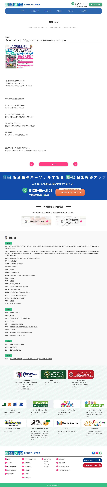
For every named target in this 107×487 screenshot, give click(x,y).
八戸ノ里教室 (19, 292)
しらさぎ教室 (45, 246)
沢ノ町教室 (19, 253)
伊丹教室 (12, 321)
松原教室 (12, 301)
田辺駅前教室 (26, 253)
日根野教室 (20, 264)
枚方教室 (24, 295)
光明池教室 (37, 258)
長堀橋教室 (49, 251)
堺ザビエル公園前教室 (14, 246)
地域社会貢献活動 (11, 470)
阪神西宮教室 (19, 324)
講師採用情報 (10, 474)
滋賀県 (8, 356)
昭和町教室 (79, 251)
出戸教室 (71, 253)
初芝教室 (74, 246)
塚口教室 (28, 318)
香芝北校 (12, 350)
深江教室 (12, 312)
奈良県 (8, 341)
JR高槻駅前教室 (14, 286)
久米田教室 (13, 275)
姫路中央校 (25, 327)
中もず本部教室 (37, 246)
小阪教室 (13, 292)
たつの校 (13, 329)
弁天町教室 (61, 251)
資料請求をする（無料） (70, 192)
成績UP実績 (62, 463)
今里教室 (92, 251)
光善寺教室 (12, 295)
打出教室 (12, 315)
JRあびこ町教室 (11, 253)
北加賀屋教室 (51, 253)
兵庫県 (8, 309)
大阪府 (8, 243)
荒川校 (35, 327)
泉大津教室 (13, 261)
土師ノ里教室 (20, 298)
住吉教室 (17, 312)
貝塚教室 (12, 269)
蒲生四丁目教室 (84, 253)
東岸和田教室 (20, 275)
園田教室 (17, 318)
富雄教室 (21, 344)
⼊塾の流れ (71, 11)
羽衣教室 (17, 284)
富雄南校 (12, 344)
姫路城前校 (19, 327)
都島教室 (96, 253)
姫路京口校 (12, 327)
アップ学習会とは (34, 11)
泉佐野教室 (13, 264)
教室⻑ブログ (27, 477)
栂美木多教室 (11, 248)
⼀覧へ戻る (53, 164)
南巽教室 (76, 253)
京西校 (16, 344)
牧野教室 (18, 295)
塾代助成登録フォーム (90, 460)
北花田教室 (61, 246)
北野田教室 (68, 246)
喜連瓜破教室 (64, 253)
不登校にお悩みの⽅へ (64, 470)
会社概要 (9, 463)
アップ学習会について (30, 459)
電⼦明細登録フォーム (90, 465)
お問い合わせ (96, 4)
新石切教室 (27, 292)
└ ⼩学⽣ (46, 461)
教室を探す (59, 11)
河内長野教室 (15, 272)
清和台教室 (20, 332)
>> (75, 164)
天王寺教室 (67, 251)
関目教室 (90, 253)
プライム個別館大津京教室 (45, 359)
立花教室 (23, 318)
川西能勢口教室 (28, 332)
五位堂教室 (18, 350)
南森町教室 (13, 255)
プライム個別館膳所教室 (16, 359)
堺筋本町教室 (13, 251)
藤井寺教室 (13, 298)
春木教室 (32, 275)
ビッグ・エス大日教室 (15, 303)
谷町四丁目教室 (34, 251)
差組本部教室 (13, 335)
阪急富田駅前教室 (23, 286)
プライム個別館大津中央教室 (30, 359)
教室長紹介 (27, 470)
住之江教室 (44, 253)
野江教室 (7, 255)
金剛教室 (14, 266)
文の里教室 (86, 251)
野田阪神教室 (26, 251)
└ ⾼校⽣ (46, 466)
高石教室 (12, 284)
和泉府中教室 (23, 258)
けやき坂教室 (13, 332)
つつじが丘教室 (21, 335)
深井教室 (92, 246)
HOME (22, 11)
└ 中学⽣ (46, 464)
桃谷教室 (73, 251)
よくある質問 (83, 11)
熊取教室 (12, 278)
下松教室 (27, 275)
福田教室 (87, 246)
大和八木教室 (13, 347)
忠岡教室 (12, 281)
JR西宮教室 (13, 324)
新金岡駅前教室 (54, 246)
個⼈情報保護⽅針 (11, 466)
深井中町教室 (80, 246)
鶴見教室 (19, 251)
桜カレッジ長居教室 (35, 253)
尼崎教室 (12, 318)
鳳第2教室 (30, 246)
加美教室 (58, 253)
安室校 (31, 327)
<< (31, 164)
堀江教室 (54, 251)
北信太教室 (30, 258)
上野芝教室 (23, 246)
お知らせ (36, 27)
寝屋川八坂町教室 (15, 289)
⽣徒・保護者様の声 (64, 466)
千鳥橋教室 (42, 251)
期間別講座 (61, 459)
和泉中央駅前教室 (14, 258)
